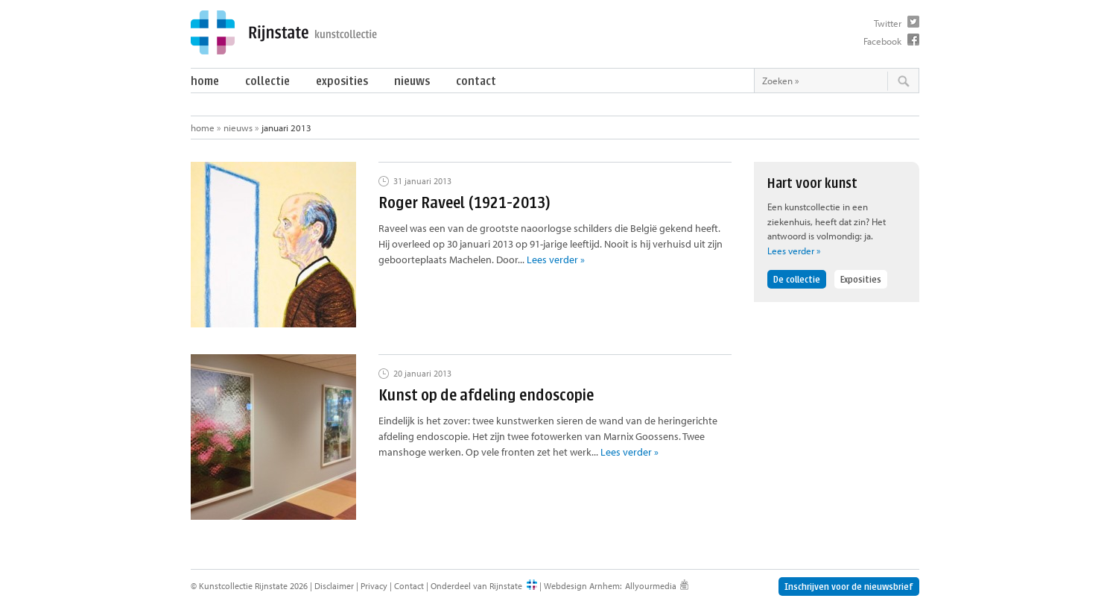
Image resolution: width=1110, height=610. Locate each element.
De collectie (796, 279)
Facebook (882, 41)
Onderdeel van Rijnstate (476, 585)
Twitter (887, 23)
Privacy (374, 585)
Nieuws (412, 81)
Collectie (267, 81)
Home (205, 81)
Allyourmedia (650, 585)
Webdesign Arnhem (582, 585)
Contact (476, 81)
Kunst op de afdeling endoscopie (486, 395)
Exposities (342, 81)
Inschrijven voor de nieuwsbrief (848, 586)
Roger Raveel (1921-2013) (464, 202)
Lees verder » (556, 259)
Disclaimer (334, 585)
